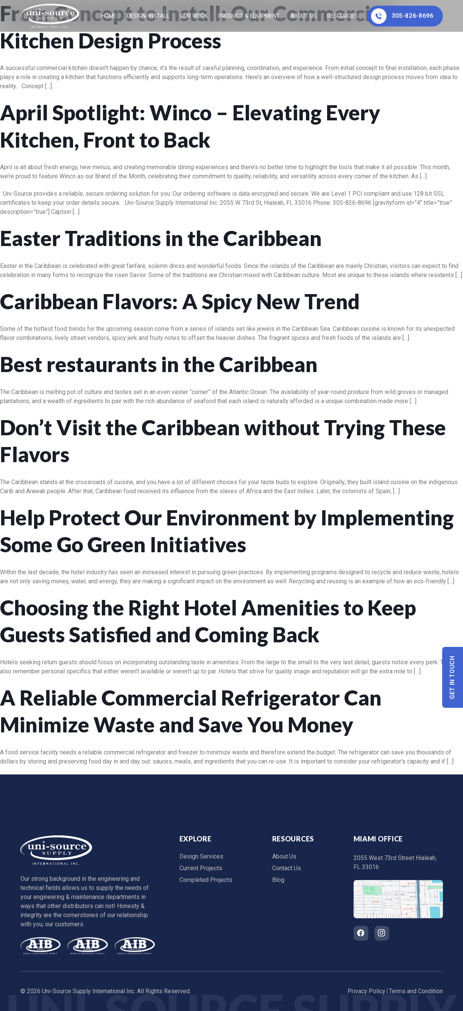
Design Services (201, 856)
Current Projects (200, 868)
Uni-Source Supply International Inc (88, 991)
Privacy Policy (366, 991)
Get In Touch (452, 677)
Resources (342, 15)
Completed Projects (205, 879)
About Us (303, 15)
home (108, 15)
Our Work (194, 15)
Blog (278, 879)
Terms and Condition (416, 991)
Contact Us (286, 868)
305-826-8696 (402, 16)
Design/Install (148, 15)
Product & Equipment (249, 15)
